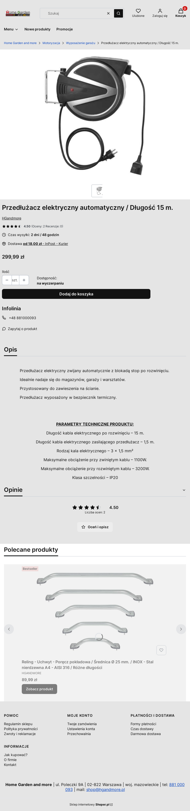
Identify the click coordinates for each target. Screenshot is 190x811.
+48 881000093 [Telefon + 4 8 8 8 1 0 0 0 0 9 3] (22, 318)
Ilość (5, 271)
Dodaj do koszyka (76, 293)
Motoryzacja (51, 43)
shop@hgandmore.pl (105, 789)
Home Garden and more (20, 43)
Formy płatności (143, 724)
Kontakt (10, 765)
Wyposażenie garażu (80, 43)
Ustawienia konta (81, 729)
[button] (118, 13)
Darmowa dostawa (146, 734)
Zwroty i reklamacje (20, 734)
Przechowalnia (79, 734)
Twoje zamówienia (82, 724)
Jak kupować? (15, 755)
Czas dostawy (142, 729)
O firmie (10, 760)
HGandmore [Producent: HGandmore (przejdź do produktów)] (11, 218)
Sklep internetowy (89, 804)
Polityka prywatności (21, 729)
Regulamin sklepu (18, 724)
